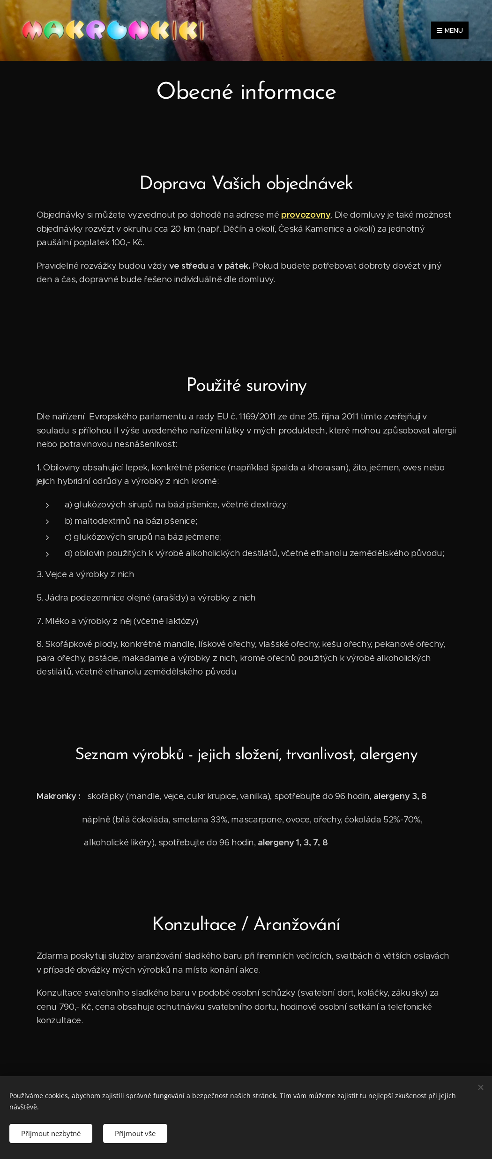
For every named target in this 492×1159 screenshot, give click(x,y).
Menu (450, 30)
